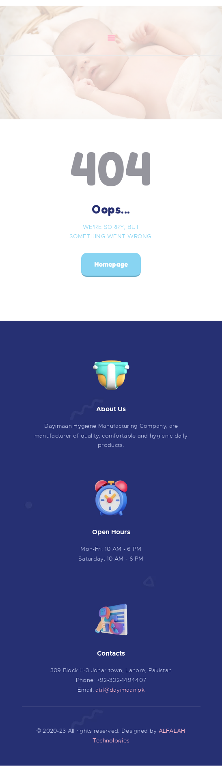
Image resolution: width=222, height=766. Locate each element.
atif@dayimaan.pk (119, 689)
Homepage (111, 264)
